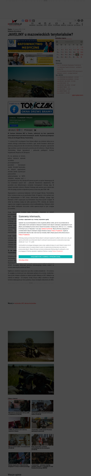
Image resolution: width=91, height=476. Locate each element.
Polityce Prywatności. (57, 251)
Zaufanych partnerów (46, 229)
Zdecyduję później (23, 260)
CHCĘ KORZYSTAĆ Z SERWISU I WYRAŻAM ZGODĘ (45, 257)
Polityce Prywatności (56, 230)
